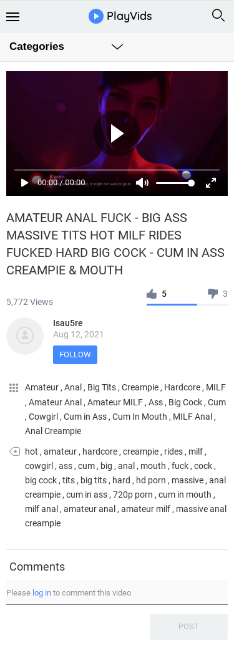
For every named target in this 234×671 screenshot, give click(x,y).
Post (188, 626)
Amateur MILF (116, 402)
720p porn (133, 495)
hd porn (151, 480)
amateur (60, 451)
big (106, 466)
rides (173, 451)
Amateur (43, 387)
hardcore (99, 451)
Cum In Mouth (140, 417)
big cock (41, 480)
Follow (75, 354)
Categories (36, 46)
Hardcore (183, 387)
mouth (153, 466)
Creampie (141, 387)
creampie (140, 451)
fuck (180, 466)
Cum (217, 402)
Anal (74, 387)
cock (203, 466)
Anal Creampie (53, 431)
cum (86, 466)
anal (126, 466)
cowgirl (39, 466)
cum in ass (86, 495)
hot (31, 451)
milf (195, 451)
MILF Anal (193, 417)
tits (68, 480)
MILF (216, 387)
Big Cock (186, 402)
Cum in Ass (86, 417)
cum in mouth (185, 495)
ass (65, 466)
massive (187, 480)
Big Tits (102, 387)
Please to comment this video (68, 592)
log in (41, 592)
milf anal (41, 509)
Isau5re (68, 323)
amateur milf (145, 509)
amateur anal (89, 509)
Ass (157, 402)
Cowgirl (44, 417)
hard (121, 480)
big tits (93, 480)
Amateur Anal (56, 402)
